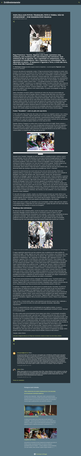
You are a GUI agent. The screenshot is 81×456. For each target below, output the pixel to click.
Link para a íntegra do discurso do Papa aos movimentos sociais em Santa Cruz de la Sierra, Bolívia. (37, 335)
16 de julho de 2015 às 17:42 (24, 377)
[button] (14, 22)
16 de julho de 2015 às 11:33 (24, 365)
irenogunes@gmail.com (23, 352)
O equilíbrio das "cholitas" (30, 439)
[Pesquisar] (22, 2)
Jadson (19, 369)
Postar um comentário (18, 380)
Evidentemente (12, 2)
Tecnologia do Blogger (40, 454)
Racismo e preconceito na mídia (31, 416)
